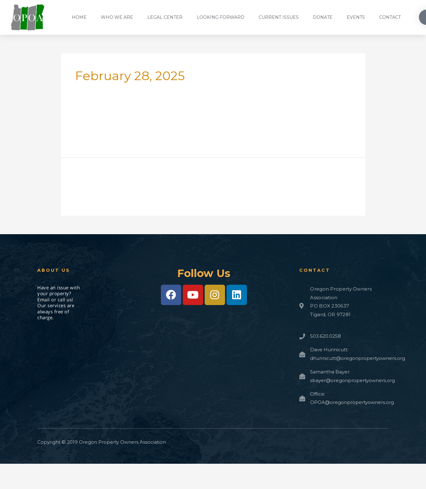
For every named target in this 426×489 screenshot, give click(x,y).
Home (79, 17)
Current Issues (279, 17)
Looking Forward (220, 17)
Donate (323, 17)
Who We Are (117, 17)
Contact (390, 17)
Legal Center (164, 17)
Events (356, 17)
